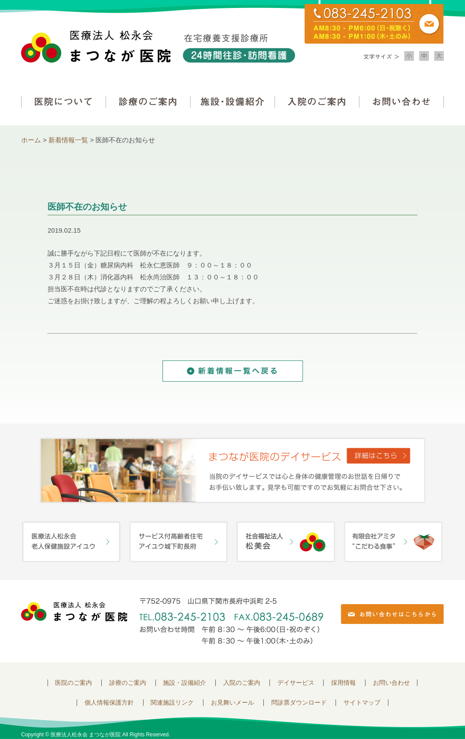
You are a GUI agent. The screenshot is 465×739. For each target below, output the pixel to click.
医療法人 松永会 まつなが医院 (74, 611)
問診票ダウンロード (299, 702)
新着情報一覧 (68, 140)
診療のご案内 (148, 102)
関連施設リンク (172, 702)
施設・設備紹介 (232, 102)
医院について (63, 102)
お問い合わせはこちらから (392, 614)
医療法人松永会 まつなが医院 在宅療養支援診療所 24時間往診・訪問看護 (158, 46)
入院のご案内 (317, 102)
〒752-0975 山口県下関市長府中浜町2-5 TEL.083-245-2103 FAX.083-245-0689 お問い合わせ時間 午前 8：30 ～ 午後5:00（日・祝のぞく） (231, 621)
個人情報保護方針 (109, 702)
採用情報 (343, 683)
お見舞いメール (232, 702)
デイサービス (295, 683)
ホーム (31, 140)
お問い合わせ (401, 102)
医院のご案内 (73, 683)
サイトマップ (361, 702)
